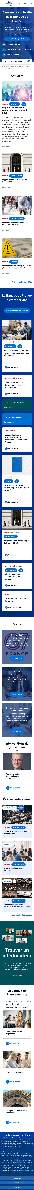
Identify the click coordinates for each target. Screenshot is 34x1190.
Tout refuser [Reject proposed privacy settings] (17, 1182)
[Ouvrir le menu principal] (2, 3)
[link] (11, 44)
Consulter (7, 407)
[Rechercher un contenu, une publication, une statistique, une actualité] (17, 61)
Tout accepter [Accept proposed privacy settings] (17, 1178)
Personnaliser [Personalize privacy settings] (17, 1187)
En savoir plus (9, 422)
